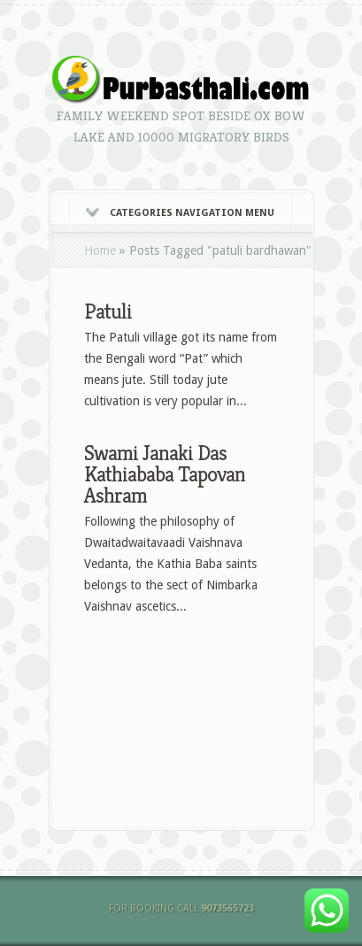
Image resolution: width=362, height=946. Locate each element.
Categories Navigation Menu (180, 213)
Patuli (108, 311)
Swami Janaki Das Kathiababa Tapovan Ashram (164, 474)
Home (100, 250)
